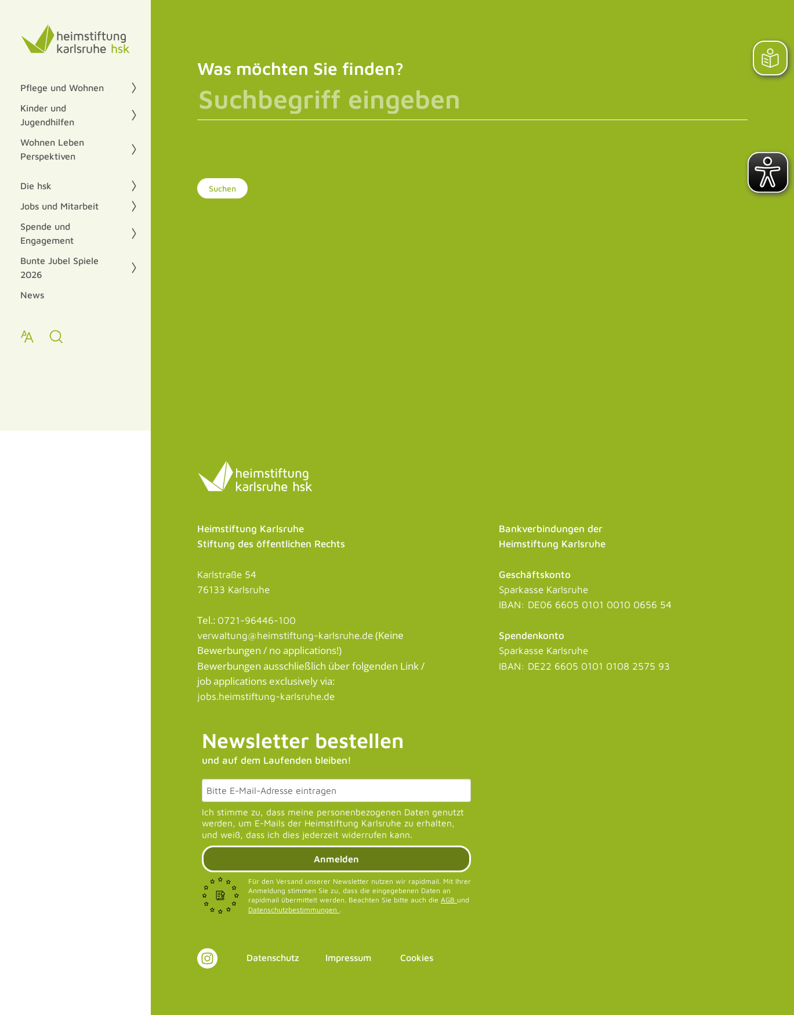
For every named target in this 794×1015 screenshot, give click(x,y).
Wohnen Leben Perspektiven (52, 149)
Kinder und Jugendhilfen (47, 115)
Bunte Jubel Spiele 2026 (59, 267)
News (32, 295)
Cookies (416, 957)
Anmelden (336, 859)
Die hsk (36, 185)
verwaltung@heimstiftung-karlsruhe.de (285, 635)
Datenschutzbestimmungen (293, 909)
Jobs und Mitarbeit (59, 206)
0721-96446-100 (256, 620)
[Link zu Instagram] (207, 958)
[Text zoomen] (27, 336)
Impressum (348, 957)
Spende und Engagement (47, 233)
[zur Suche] (56, 336)
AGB (449, 899)
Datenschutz (272, 957)
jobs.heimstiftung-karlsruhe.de (266, 696)
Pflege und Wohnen (62, 87)
